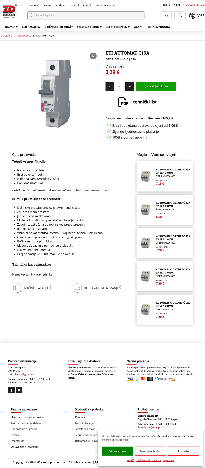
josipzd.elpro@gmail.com (22, 374)
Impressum (168, 460)
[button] (180, 15)
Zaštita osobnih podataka (148, 460)
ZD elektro (6, 35)
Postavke (183, 451)
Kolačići (131, 460)
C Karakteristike (22, 35)
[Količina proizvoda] (119, 86)
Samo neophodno (150, 451)
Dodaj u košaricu (158, 86)
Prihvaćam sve (117, 451)
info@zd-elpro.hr (155, 427)
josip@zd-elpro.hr (195, 4)
